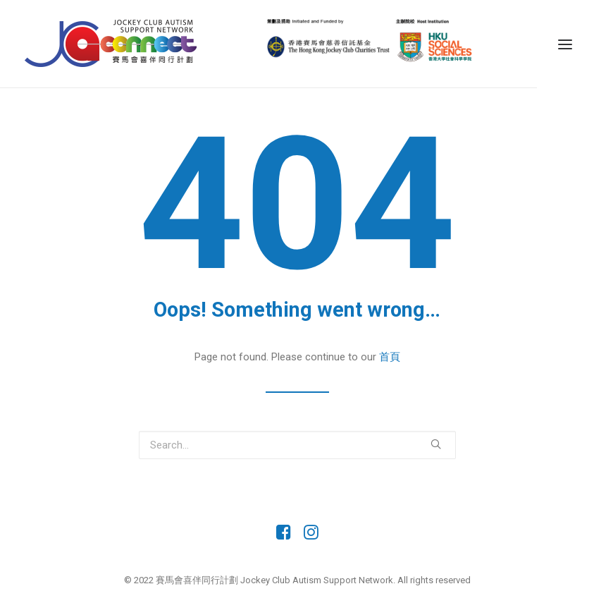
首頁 (389, 357)
